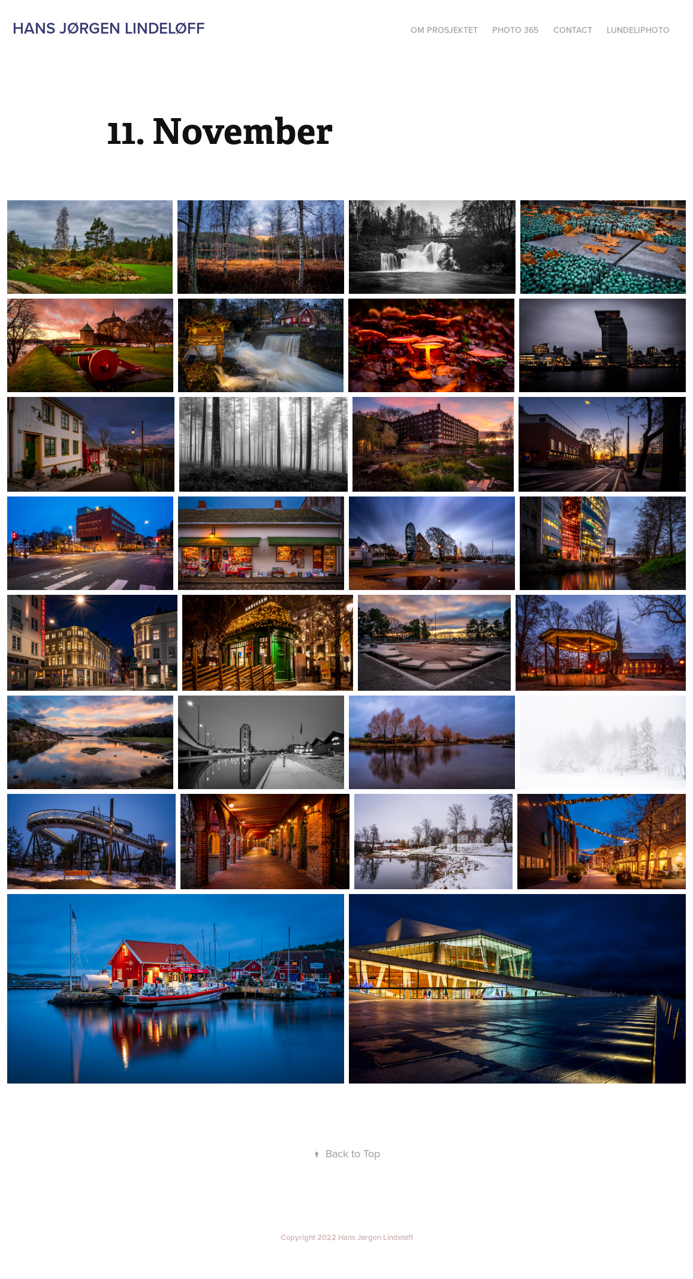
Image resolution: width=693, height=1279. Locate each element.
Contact (572, 30)
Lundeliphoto (638, 30)
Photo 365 (515, 30)
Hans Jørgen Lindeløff (109, 28)
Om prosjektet (444, 30)
